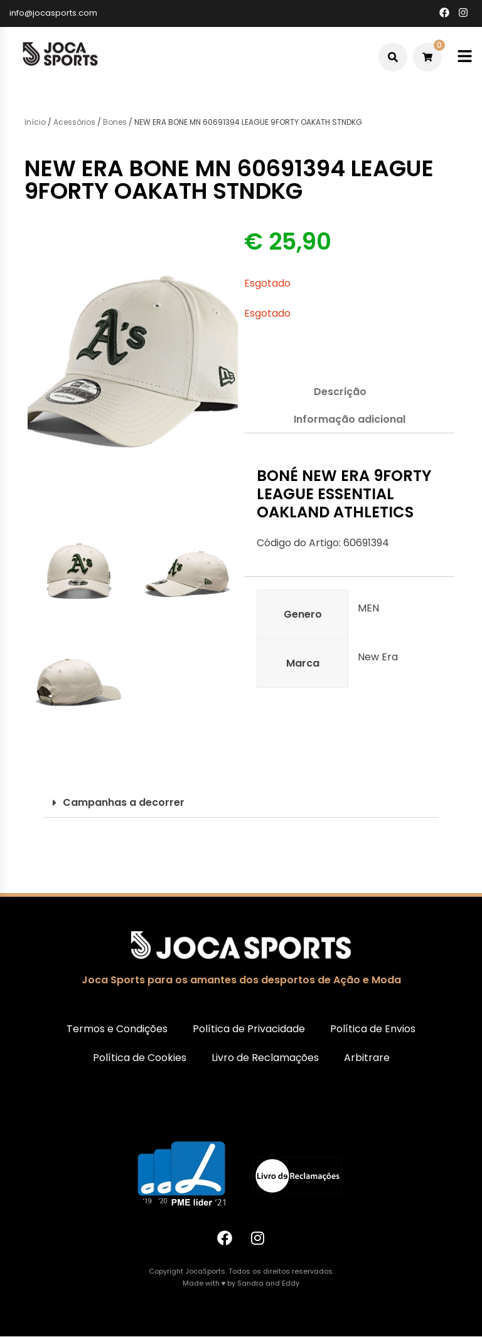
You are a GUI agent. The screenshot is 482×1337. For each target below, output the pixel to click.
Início (35, 122)
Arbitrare (367, 1057)
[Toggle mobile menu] (465, 57)
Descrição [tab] (340, 391)
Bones (115, 122)
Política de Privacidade (249, 1029)
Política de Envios (372, 1029)
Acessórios (74, 122)
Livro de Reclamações (265, 1057)
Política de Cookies (139, 1057)
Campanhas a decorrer (124, 802)
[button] (241, 803)
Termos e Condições (117, 1029)
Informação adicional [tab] (349, 419)
